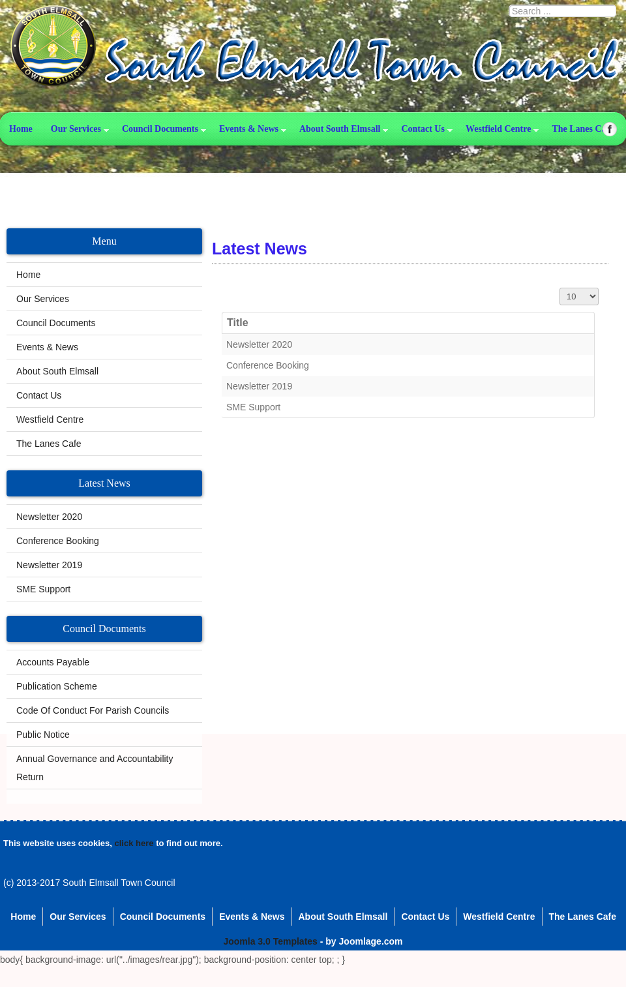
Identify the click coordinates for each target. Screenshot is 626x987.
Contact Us (423, 129)
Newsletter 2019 (259, 386)
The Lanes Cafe (49, 443)
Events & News (248, 129)
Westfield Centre (49, 419)
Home (21, 129)
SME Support (253, 407)
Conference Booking (267, 365)
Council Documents (160, 129)
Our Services (76, 129)
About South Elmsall (339, 129)
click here (134, 843)
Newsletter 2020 (259, 344)
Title (237, 322)
